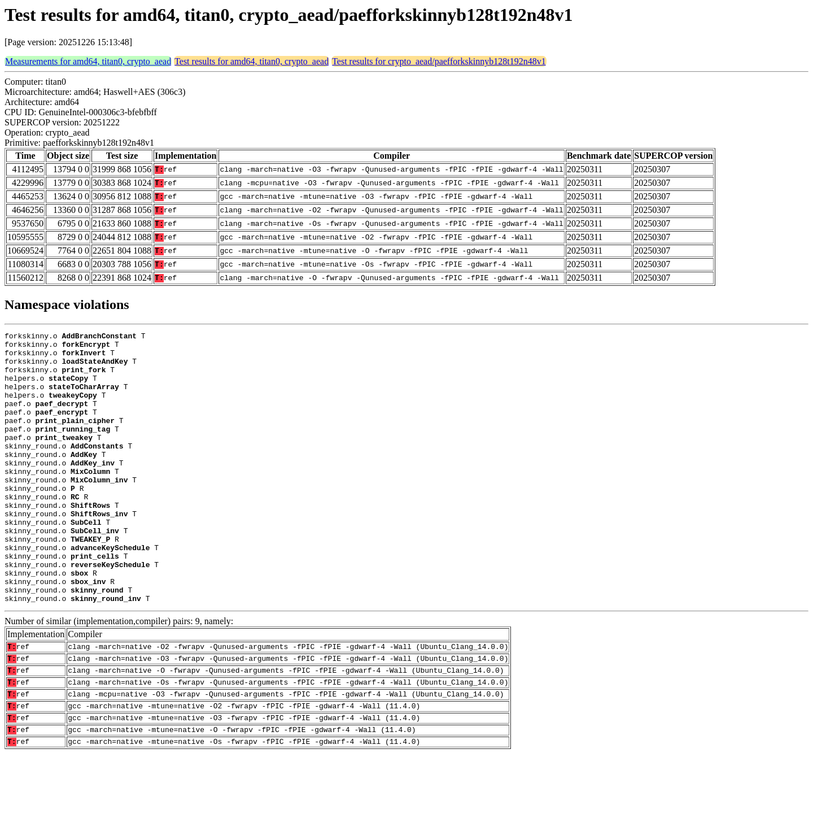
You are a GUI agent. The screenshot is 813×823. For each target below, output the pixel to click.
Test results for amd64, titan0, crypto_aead (251, 61)
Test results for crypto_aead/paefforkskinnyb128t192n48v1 (439, 61)
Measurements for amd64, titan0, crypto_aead (88, 61)
